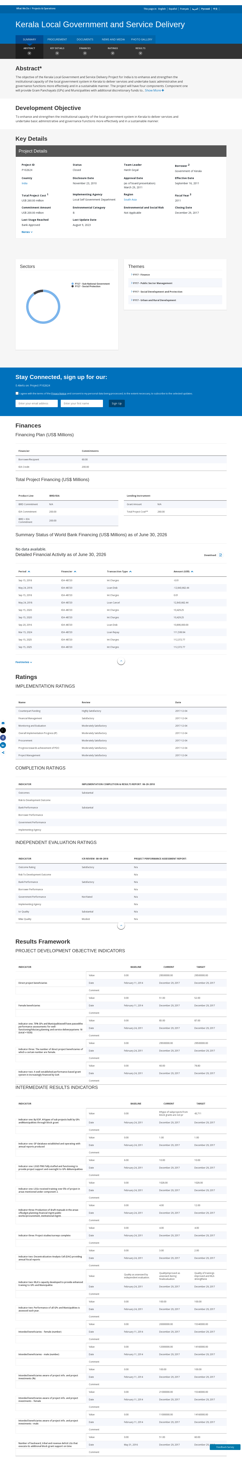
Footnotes (22, 662)
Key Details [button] (57, 52)
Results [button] (140, 52)
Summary (29, 39)
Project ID (28, 164)
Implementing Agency (87, 194)
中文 (215, 8)
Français (184, 8)
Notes (26, 232)
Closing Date (183, 207)
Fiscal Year (183, 195)
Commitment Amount (36, 207)
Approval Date (133, 178)
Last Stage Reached (35, 219)
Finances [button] (85, 52)
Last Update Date (84, 219)
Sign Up (117, 403)
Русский (205, 8)
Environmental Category (89, 207)
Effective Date (184, 178)
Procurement (57, 39)
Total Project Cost (35, 195)
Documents (85, 39)
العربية (195, 8)
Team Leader (133, 164)
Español (173, 8)
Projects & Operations (44, 8)
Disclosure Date (83, 178)
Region (128, 194)
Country (27, 178)
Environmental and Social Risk (144, 207)
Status (77, 164)
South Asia (130, 199)
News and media (113, 39)
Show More (154, 90)
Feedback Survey (225, 1447)
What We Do (22, 8)
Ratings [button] (113, 52)
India (24, 183)
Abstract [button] (29, 52)
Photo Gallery (141, 39)
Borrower (182, 165)
